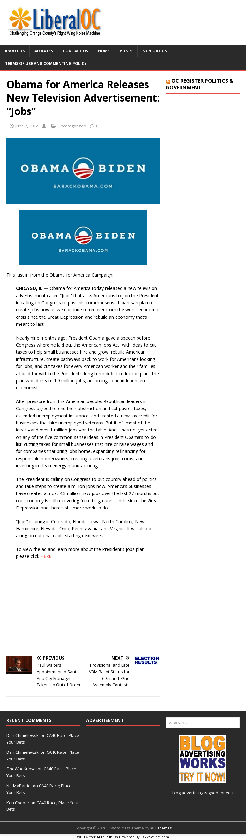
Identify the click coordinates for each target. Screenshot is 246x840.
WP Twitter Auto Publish (97, 837)
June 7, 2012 (26, 126)
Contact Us (75, 51)
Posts (126, 51)
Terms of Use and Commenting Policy (46, 63)
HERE (46, 556)
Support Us (154, 51)
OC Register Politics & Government (199, 84)
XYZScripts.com (156, 837)
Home (104, 51)
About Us (15, 51)
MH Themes (161, 828)
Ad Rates (43, 51)
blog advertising (187, 793)
